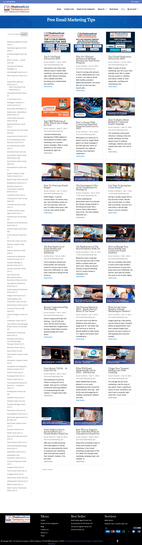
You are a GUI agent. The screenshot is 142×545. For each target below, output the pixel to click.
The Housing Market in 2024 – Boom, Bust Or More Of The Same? (87, 309)
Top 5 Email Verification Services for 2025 (119, 57)
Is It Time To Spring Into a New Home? (119, 186)
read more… (48, 86)
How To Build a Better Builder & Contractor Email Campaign (118, 122)
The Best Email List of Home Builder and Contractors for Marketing (54, 249)
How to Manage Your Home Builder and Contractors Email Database (118, 249)
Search (24, 34)
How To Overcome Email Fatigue (56, 186)
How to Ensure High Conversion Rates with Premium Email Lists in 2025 (87, 125)
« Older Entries (47, 469)
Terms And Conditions (73, 541)
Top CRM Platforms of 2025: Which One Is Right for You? (56, 123)
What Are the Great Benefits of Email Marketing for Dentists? (119, 309)
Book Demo (114, 9)
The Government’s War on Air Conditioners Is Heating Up (87, 187)
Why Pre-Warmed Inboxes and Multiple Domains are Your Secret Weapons (87, 59)
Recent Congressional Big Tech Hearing (56, 308)
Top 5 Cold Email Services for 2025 (52, 57)
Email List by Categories (86, 9)
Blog (123, 9)
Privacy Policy (86, 541)
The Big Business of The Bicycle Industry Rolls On (88, 247)
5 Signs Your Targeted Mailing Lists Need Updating (118, 370)
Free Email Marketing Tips (53, 65)
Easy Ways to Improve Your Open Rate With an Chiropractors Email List (87, 431)
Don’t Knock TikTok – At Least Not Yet (55, 369)
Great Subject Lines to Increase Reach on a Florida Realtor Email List (56, 431)
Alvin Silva (50, 256)
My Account (131, 9)
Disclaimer (51, 544)
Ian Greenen (50, 62)
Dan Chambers (83, 193)
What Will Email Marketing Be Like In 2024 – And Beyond (86, 370)
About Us (101, 9)
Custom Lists (69, 9)
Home (59, 9)
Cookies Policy (97, 541)
